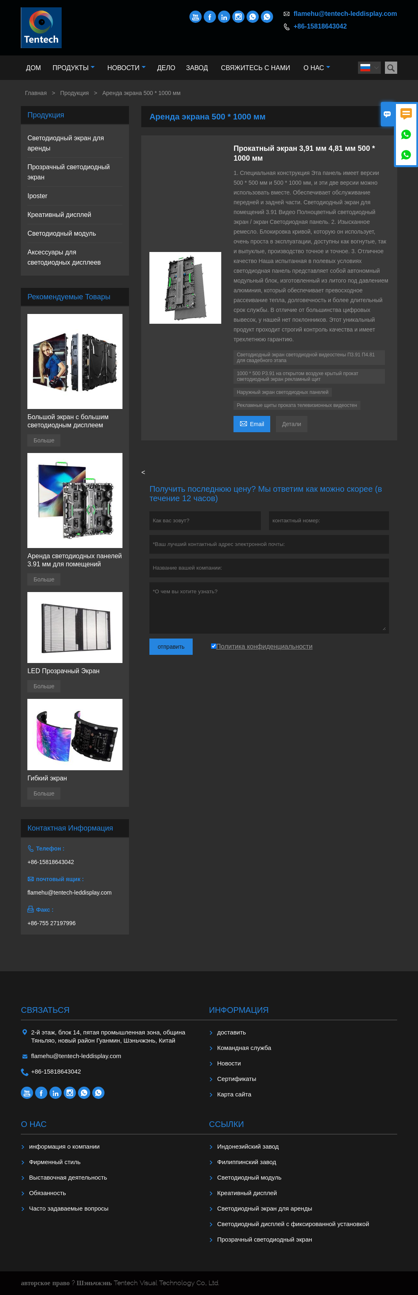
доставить (231, 1032)
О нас (317, 67)
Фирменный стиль (54, 1161)
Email (252, 423)
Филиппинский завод (246, 1161)
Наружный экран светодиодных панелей (282, 392)
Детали (291, 424)
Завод (197, 67)
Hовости (229, 1063)
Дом (33, 67)
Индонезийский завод (248, 1146)
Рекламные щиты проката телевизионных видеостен (297, 405)
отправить (171, 646)
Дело (166, 67)
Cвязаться (45, 1010)
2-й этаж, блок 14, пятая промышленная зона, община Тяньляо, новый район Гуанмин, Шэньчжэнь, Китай (108, 1036)
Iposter (37, 195)
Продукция (74, 93)
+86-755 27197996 (51, 923)
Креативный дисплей (59, 214)
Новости (126, 67)
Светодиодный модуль (61, 233)
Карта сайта (234, 1094)
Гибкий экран (47, 778)
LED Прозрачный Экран (63, 670)
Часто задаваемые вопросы (69, 1208)
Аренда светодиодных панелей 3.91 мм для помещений (74, 560)
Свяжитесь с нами (255, 67)
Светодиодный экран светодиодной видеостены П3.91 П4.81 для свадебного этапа (306, 357)
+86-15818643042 (320, 26)
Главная (36, 93)
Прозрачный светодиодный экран (264, 1239)
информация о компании (64, 1146)
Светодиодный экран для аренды (264, 1208)
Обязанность (47, 1192)
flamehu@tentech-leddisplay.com (345, 13)
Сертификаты (236, 1078)
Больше (43, 440)
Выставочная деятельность (68, 1177)
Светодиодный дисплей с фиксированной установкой (293, 1223)
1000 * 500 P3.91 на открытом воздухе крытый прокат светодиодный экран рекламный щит (297, 376)
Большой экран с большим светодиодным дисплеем (68, 421)
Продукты (74, 67)
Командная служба (244, 1047)
